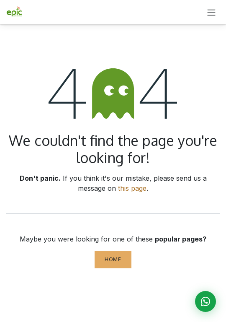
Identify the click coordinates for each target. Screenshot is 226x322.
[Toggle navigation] (211, 12)
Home (113, 259)
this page (132, 188)
